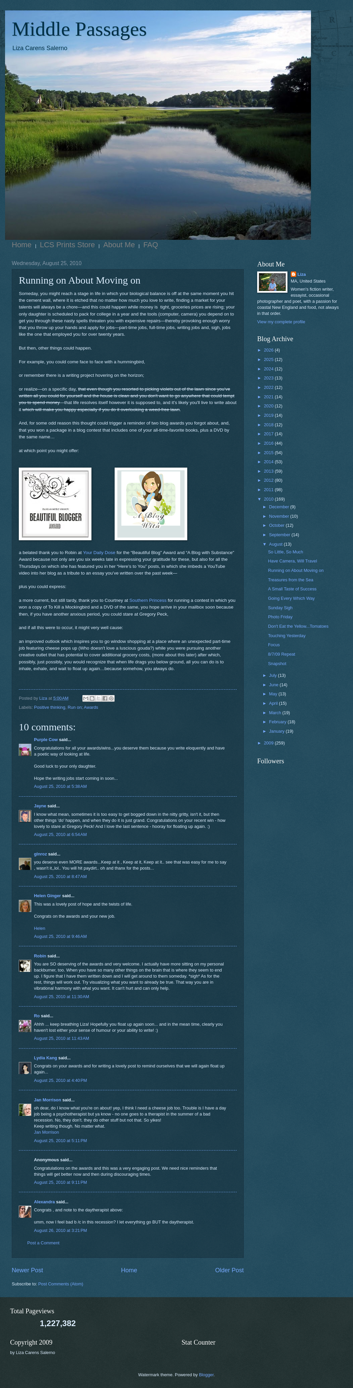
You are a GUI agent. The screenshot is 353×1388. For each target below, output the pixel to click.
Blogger (206, 1374)
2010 (269, 499)
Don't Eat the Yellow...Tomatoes (298, 626)
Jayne (40, 805)
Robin (40, 955)
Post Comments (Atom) (60, 1283)
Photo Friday (280, 616)
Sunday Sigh (280, 607)
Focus (274, 644)
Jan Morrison (47, 1099)
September (280, 534)
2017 (269, 433)
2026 (269, 350)
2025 (269, 359)
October (277, 525)
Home (22, 245)
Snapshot (277, 663)
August (276, 544)
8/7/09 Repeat (281, 654)
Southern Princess (147, 600)
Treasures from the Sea (290, 579)
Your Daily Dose (99, 552)
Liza (302, 274)
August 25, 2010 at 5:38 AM (60, 786)
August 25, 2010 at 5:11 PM (60, 1140)
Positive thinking (49, 707)
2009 (269, 742)
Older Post (229, 1270)
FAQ (150, 245)
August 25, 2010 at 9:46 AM (60, 936)
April (274, 703)
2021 (269, 396)
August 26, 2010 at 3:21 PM (60, 1230)
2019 (269, 415)
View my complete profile (281, 321)
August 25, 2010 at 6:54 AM (60, 834)
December (279, 506)
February (278, 721)
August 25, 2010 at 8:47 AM (60, 876)
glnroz (40, 853)
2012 (269, 480)
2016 (269, 443)
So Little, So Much (285, 551)
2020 (269, 405)
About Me (119, 245)
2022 (269, 387)
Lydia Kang (45, 1057)
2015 (269, 452)
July (273, 675)
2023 (269, 377)
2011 (269, 489)
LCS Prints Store (67, 245)
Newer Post (27, 1270)
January (277, 731)
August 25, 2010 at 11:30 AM (61, 996)
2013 (269, 471)
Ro (37, 1015)
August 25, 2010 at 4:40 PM (60, 1080)
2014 (269, 461)
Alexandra (44, 1201)
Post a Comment (43, 1242)
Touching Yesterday (287, 635)
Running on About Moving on (295, 570)
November (279, 516)
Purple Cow (46, 739)
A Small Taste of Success (292, 588)
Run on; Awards (83, 707)
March (275, 712)
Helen (39, 928)
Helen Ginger (47, 895)
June (274, 684)
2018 (269, 424)
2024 (269, 368)
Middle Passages (79, 29)
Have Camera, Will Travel (292, 560)
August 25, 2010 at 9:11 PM (60, 1182)
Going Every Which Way (291, 598)
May (273, 693)
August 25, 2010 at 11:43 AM (61, 1038)
